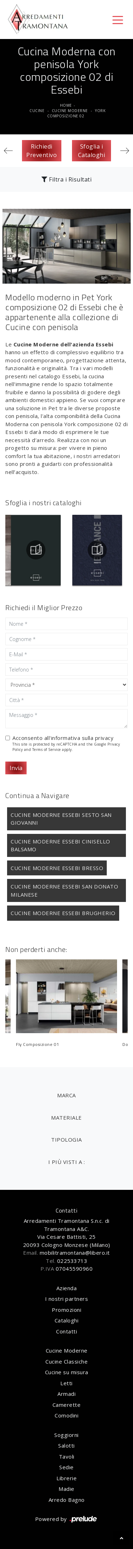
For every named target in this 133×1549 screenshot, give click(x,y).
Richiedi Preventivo (41, 151)
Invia (16, 768)
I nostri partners (66, 1298)
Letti (66, 1383)
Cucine (36, 110)
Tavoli (66, 1456)
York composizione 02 (76, 113)
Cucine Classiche (66, 1361)
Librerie (66, 1478)
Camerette (66, 1404)
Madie (66, 1488)
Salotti (66, 1445)
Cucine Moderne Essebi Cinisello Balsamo (60, 845)
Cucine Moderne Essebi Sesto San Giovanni (61, 818)
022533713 (72, 1260)
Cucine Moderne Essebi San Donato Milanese (64, 890)
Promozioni (66, 1309)
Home (66, 105)
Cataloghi (67, 1320)
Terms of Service (46, 749)
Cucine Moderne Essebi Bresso (57, 867)
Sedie (66, 1467)
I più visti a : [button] (66, 1161)
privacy (104, 737)
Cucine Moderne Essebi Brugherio (63, 912)
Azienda (66, 1288)
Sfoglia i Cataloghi (91, 151)
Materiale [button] (66, 1117)
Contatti (66, 1331)
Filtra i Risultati (66, 179)
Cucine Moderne (70, 110)
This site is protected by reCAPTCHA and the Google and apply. (66, 747)
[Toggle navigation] (117, 19)
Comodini (66, 1415)
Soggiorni (66, 1434)
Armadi (66, 1393)
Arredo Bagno (67, 1499)
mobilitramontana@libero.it (75, 1252)
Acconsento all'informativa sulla (62, 737)
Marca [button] (66, 1095)
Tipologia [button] (66, 1139)
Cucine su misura (66, 1372)
